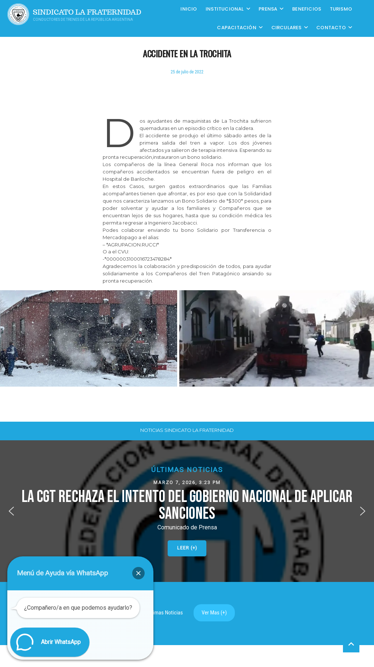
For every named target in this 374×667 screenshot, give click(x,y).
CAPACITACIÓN (236, 27)
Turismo (341, 8)
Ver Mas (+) (214, 612)
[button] (187, 511)
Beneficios (306, 8)
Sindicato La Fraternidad (87, 12)
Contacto (331, 27)
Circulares (286, 27)
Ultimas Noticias (165, 612)
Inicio (188, 8)
